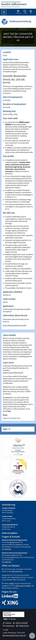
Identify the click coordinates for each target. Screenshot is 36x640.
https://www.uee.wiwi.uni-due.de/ (14, 325)
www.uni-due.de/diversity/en (13, 373)
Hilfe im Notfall (20, 623)
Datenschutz (22, 626)
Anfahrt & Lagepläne (9, 533)
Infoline (7, 623)
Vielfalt (11, 583)
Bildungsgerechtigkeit (23, 586)
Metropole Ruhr (17, 571)
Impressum (8, 626)
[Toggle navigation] (3, 12)
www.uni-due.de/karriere (11, 418)
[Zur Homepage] (18, 2)
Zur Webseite (6, 549)
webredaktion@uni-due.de (15, 635)
